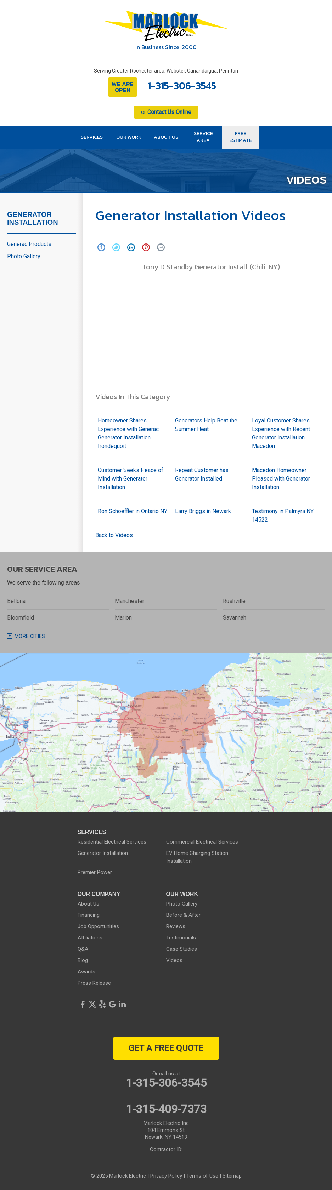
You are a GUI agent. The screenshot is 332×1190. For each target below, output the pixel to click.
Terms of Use (202, 1176)
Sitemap (232, 1176)
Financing (89, 915)
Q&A (83, 949)
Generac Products (29, 244)
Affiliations (90, 938)
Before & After (183, 915)
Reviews (175, 926)
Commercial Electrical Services (202, 842)
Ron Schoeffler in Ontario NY (132, 511)
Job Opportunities (98, 926)
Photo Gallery (23, 256)
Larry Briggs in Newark (203, 511)
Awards (86, 971)
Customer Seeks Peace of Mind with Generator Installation (130, 478)
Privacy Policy (166, 1176)
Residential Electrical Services (112, 842)
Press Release (94, 983)
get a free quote (166, 1048)
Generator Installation (32, 218)
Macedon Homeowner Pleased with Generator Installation (281, 478)
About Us (88, 904)
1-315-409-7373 (166, 1109)
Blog (83, 960)
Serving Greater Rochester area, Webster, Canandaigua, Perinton (166, 71)
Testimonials (181, 938)
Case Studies (181, 949)
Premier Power (95, 872)
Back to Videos (114, 535)
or (166, 112)
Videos (174, 960)
